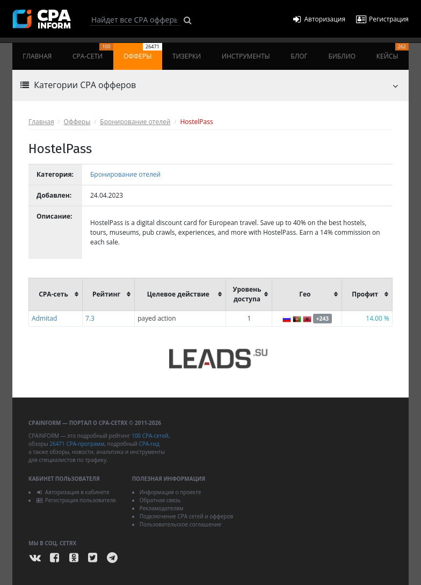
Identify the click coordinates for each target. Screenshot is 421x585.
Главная (37, 56)
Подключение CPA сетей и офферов (187, 516)
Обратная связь (160, 500)
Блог (299, 56)
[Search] (135, 20)
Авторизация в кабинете (73, 492)
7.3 (90, 318)
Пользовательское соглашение (180, 524)
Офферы (143, 52)
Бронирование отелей (135, 121)
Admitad (44, 318)
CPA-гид (149, 443)
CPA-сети (92, 52)
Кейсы (392, 52)
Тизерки (186, 56)
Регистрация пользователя (76, 500)
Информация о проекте (170, 492)
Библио (341, 56)
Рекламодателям (162, 508)
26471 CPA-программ (76, 443)
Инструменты (246, 56)
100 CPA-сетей (150, 435)
